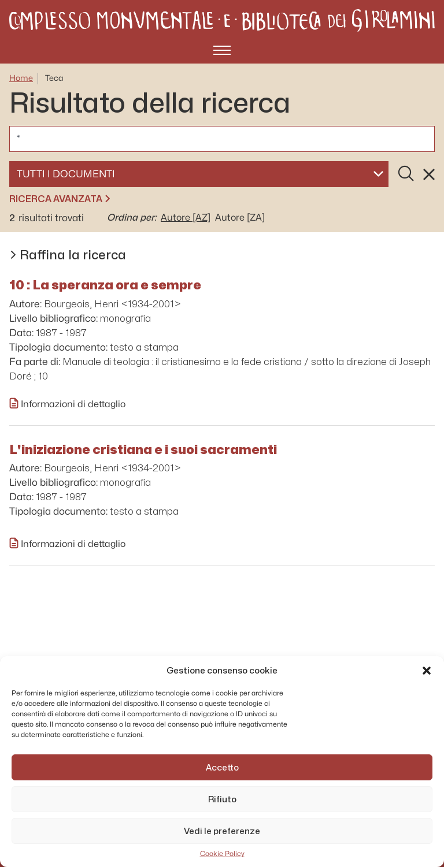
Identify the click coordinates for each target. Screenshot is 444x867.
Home (21, 78)
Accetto (222, 767)
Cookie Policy (222, 853)
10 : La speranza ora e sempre (105, 284)
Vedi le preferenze (222, 831)
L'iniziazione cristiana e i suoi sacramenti (143, 449)
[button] (426, 670)
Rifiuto (222, 799)
